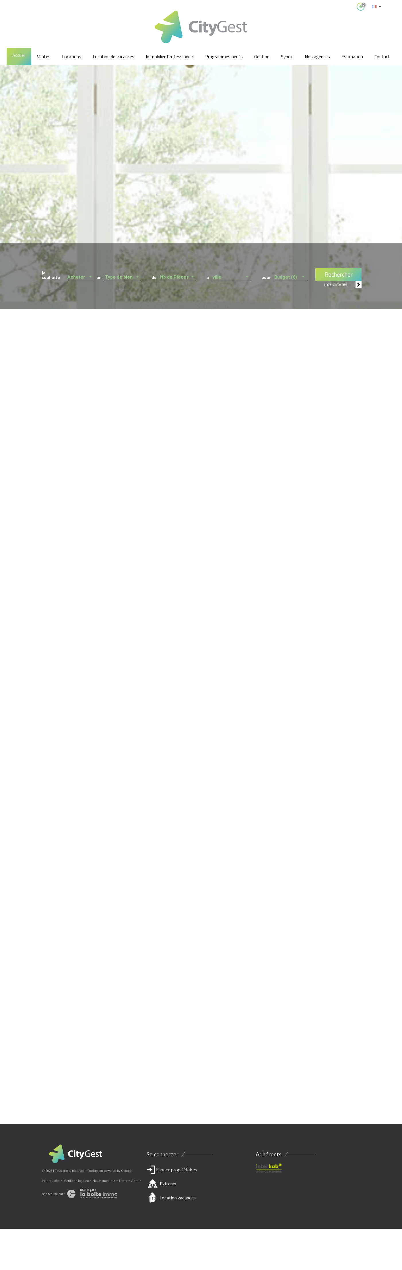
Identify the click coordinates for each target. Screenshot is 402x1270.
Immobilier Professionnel (170, 56)
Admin (136, 1181)
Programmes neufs (224, 56)
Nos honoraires (104, 1181)
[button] (79, 275)
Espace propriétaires (201, 1185)
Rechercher (339, 274)
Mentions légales (76, 1181)
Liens (123, 1181)
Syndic (287, 56)
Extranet (168, 1183)
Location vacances (178, 1197)
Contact (382, 56)
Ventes (44, 56)
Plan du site (50, 1181)
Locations (71, 56)
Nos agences (317, 56)
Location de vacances (113, 56)
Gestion (261, 56)
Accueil (19, 55)
